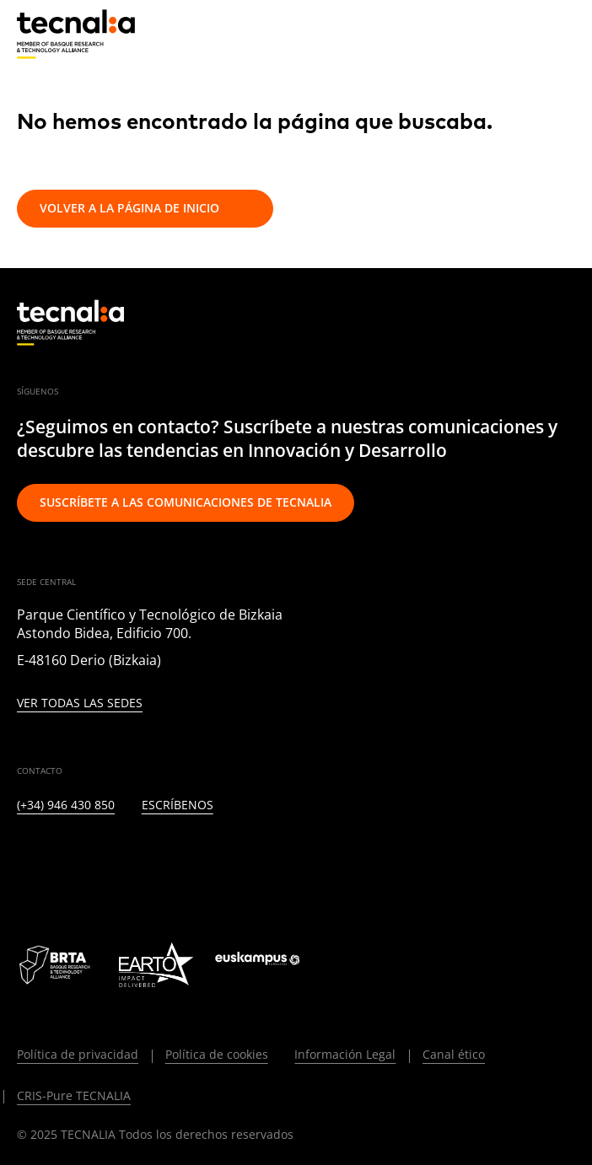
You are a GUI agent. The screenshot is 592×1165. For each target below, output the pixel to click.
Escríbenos (177, 805)
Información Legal (345, 1054)
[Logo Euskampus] (268, 964)
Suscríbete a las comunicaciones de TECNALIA (185, 502)
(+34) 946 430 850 (66, 805)
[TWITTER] (65, 860)
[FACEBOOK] (147, 860)
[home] (76, 34)
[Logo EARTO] (156, 964)
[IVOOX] (270, 860)
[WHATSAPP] (312, 860)
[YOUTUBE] (188, 860)
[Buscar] (521, 33)
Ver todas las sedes (80, 703)
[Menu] (562, 33)
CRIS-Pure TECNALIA (74, 1095)
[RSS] (229, 860)
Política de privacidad (77, 1054)
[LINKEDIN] (25, 860)
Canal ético (453, 1054)
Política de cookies (216, 1054)
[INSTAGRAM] (107, 860)
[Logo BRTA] (56, 964)
